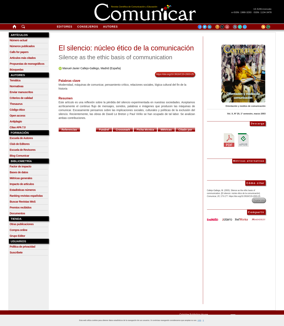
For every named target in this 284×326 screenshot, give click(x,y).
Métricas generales (21, 178)
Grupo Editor (17, 235)
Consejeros (87, 26)
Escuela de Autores (21, 138)
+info (199, 320)
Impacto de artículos (22, 184)
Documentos (17, 213)
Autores (110, 26)
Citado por (185, 129)
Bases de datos (19, 172)
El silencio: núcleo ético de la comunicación (126, 48)
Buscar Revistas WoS (23, 201)
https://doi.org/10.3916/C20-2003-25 (175, 74)
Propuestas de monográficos (27, 63)
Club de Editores (20, 143)
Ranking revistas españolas (26, 195)
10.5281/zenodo (263, 9)
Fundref (104, 129)
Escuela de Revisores (23, 149)
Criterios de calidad (21, 98)
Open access (17, 115)
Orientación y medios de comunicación (246, 106)
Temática (15, 80)
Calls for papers (19, 52)
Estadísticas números (23, 189)
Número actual (18, 40)
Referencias (69, 129)
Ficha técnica (145, 129)
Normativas (16, 86)
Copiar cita (258, 200)
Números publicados (22, 46)
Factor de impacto (20, 166)
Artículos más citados (23, 57)
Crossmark (123, 129)
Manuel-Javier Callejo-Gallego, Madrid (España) (91, 68)
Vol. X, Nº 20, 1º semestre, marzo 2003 (246, 113)
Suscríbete (16, 252)
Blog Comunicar (19, 155)
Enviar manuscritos (21, 92)
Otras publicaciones (22, 224)
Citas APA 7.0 (18, 127)
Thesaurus (16, 103)
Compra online (18, 230)
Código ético (17, 109)
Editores (64, 26)
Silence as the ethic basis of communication (115, 57)
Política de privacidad (22, 246)
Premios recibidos (20, 207)
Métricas (166, 129)
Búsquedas (16, 69)
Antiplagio (16, 121)
